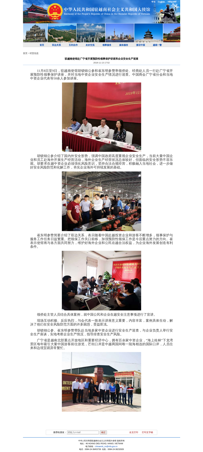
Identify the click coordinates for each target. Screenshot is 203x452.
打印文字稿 (147, 432)
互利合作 (73, 45)
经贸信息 (34, 53)
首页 (42, 45)
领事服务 (106, 45)
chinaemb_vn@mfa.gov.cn (106, 446)
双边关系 (56, 45)
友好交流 (90, 45)
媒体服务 (123, 45)
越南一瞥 (157, 45)
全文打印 (133, 432)
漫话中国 (140, 45)
